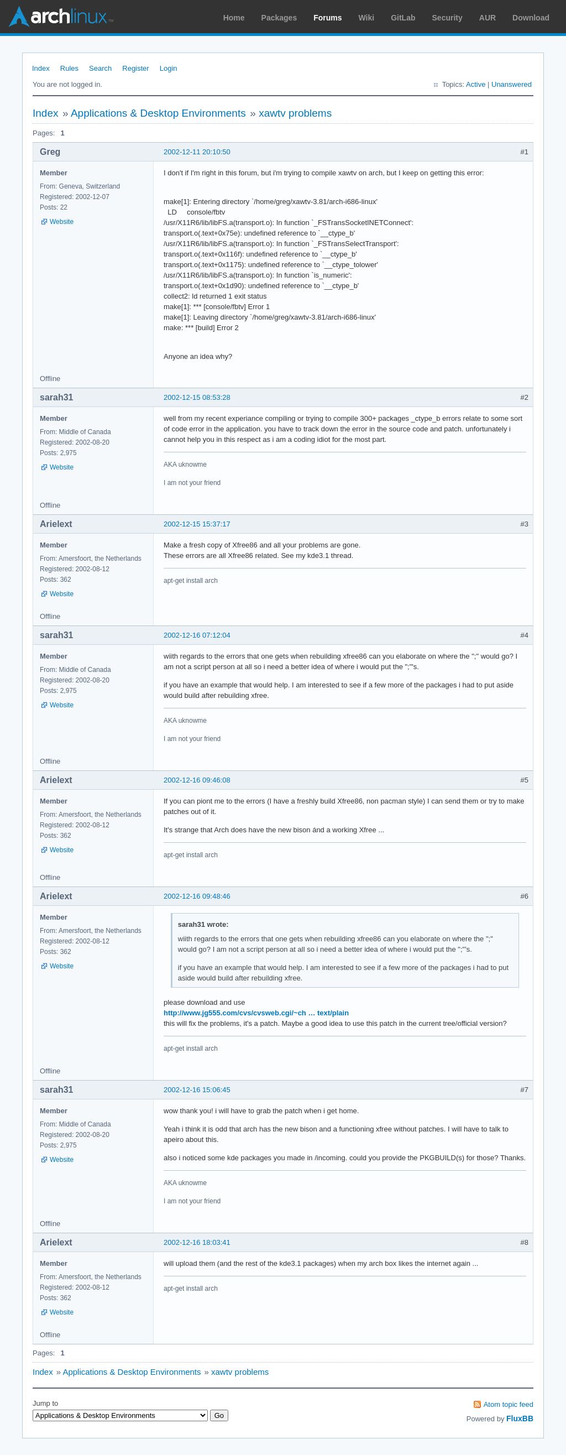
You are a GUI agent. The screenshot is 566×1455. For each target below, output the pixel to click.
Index (41, 68)
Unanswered (511, 84)
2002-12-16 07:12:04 (197, 635)
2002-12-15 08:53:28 (197, 397)
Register (135, 68)
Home (234, 17)
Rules (69, 68)
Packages (279, 17)
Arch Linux (60, 17)
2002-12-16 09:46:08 (197, 780)
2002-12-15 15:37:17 (197, 524)
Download (530, 17)
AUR (487, 17)
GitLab (403, 17)
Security (447, 17)
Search (100, 68)
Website (62, 222)
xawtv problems (295, 113)
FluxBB (519, 1418)
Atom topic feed (508, 1404)
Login (168, 68)
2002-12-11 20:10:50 (197, 152)
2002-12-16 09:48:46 (197, 896)
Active (475, 84)
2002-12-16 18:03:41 (197, 1242)
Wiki (367, 17)
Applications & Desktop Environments (158, 113)
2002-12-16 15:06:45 (197, 1090)
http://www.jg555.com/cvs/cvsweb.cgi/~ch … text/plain (256, 1013)
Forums (327, 17)
